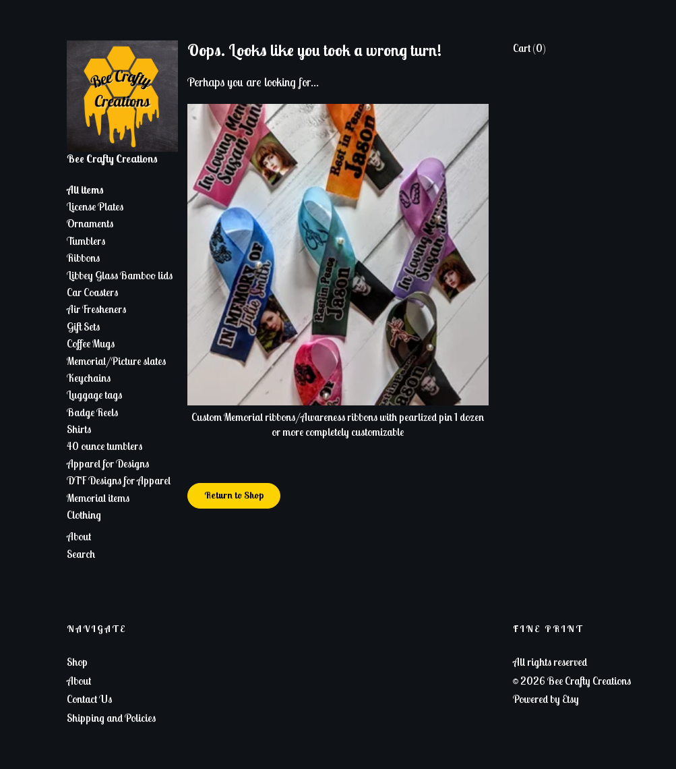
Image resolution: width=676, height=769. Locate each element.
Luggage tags (94, 394)
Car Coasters (92, 292)
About (79, 536)
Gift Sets (83, 326)
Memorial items (98, 498)
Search (81, 554)
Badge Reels (92, 412)
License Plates (95, 206)
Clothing (84, 514)
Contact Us (89, 699)
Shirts (79, 429)
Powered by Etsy (546, 699)
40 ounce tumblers (104, 446)
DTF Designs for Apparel (119, 480)
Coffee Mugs (91, 343)
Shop (77, 661)
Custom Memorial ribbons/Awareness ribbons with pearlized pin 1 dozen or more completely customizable (338, 416)
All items (85, 189)
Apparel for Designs (108, 463)
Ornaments (90, 223)
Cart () (529, 48)
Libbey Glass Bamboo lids (120, 275)
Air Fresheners (96, 309)
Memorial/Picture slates (116, 361)
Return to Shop (234, 495)
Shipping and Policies (111, 717)
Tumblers (86, 241)
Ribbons (83, 257)
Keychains (89, 377)
